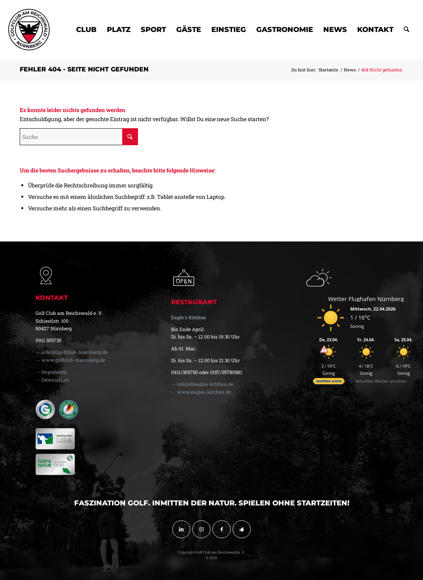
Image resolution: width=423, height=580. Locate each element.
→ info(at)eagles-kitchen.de (202, 384)
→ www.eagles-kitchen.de (201, 392)
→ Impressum (51, 372)
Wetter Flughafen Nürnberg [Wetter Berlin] (366, 299)
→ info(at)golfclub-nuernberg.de (71, 352)
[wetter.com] (329, 382)
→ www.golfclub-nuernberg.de (70, 360)
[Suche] (406, 29)
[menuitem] (86, 29)
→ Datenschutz (52, 379)
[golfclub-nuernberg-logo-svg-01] (29, 29)
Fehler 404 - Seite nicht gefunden (84, 69)
